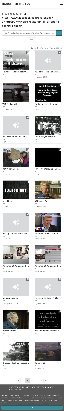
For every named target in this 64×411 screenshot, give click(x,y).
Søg (58, 33)
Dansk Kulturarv (16, 4)
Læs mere (5, 403)
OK (32, 407)
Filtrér (32, 40)
